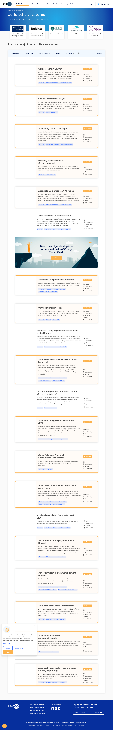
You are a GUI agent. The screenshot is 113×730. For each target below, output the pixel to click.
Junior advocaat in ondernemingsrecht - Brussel (57, 574)
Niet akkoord (19, 648)
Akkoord (8, 652)
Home (9, 10)
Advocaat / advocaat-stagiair (53, 128)
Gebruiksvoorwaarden (43, 725)
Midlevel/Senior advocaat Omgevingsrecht (51, 162)
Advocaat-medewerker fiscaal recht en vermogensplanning (57, 669)
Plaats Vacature (38, 4)
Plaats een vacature (37, 707)
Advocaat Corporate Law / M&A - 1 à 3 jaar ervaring (57, 486)
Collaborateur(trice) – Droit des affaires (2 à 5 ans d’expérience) (57, 392)
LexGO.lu (81, 725)
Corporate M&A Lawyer (50, 68)
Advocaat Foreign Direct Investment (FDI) (56, 422)
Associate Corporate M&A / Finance (56, 191)
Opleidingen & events (37, 713)
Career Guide (52, 4)
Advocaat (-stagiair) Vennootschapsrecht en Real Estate (57, 332)
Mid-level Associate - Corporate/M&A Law (55, 516)
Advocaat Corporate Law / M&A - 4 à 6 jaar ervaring (57, 361)
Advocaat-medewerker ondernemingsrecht (49, 636)
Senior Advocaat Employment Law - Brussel (56, 541)
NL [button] (91, 4)
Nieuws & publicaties (37, 710)
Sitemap (64, 725)
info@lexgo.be (56, 705)
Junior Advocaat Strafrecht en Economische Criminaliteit (53, 456)
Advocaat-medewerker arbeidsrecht (56, 605)
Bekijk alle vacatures (37, 705)
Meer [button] (82, 4)
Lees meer (6, 643)
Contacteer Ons (72, 725)
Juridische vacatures (20, 10)
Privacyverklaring (55, 725)
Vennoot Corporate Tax (50, 307)
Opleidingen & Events (68, 4)
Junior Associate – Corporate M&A (54, 215)
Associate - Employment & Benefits (56, 279)
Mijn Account (104, 4)
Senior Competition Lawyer (51, 98)
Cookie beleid (31, 725)
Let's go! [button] (56, 258)
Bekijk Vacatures (22, 4)
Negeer (8, 648)
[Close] (35, 625)
